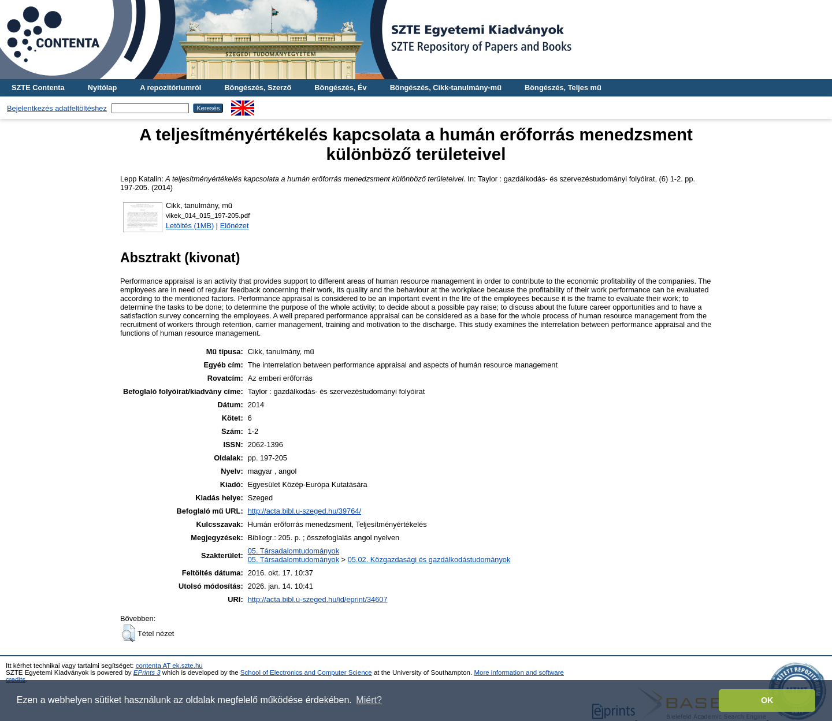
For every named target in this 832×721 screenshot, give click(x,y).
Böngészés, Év (340, 87)
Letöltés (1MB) (190, 225)
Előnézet (234, 225)
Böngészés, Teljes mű (563, 87)
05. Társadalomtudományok (293, 551)
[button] (128, 633)
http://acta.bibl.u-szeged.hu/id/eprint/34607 (318, 599)
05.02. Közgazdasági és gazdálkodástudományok (429, 559)
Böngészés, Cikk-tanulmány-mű (446, 87)
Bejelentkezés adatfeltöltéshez (57, 108)
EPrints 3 (147, 672)
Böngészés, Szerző (257, 87)
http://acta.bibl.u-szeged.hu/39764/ (304, 511)
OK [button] (767, 700)
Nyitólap (102, 87)
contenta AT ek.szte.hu (169, 665)
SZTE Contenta (38, 87)
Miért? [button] (368, 700)
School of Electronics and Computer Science (306, 672)
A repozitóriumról (170, 87)
